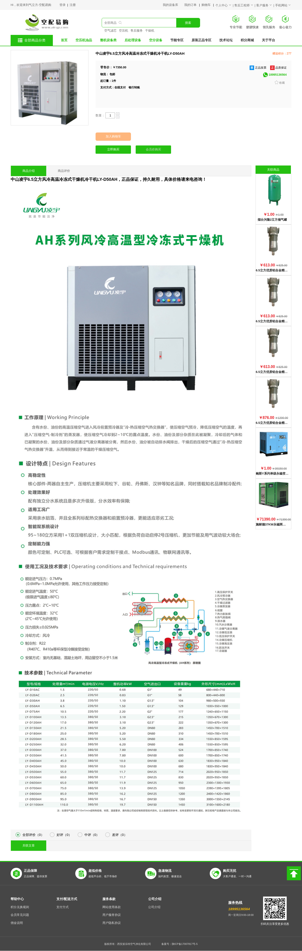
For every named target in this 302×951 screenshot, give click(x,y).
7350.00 (121, 67)
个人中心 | (224, 5)
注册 (73, 5)
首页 (64, 40)
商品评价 (64, 171)
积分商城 (247, 40)
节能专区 (177, 40)
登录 (62, 5)
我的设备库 (173, 5)
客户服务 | (265, 5)
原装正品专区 (201, 40)
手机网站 (283, 5)
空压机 (123, 30)
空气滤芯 (110, 30)
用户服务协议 (111, 915)
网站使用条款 (111, 907)
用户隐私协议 (111, 923)
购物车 (206, 5)
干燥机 (149, 30)
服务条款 (109, 899)
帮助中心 (17, 899)
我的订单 (190, 5)
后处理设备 (133, 40)
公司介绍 (154, 899)
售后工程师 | (245, 5)
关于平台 (268, 40)
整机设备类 (108, 40)
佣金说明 (17, 923)
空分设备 (155, 40)
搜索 (188, 23)
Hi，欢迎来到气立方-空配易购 (31, 5)
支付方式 (62, 907)
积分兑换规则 (20, 907)
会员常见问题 (20, 915)
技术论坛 (226, 40)
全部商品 (110, 23)
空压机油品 (84, 40)
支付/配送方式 (66, 899)
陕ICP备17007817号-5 (185, 944)
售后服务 (136, 30)
